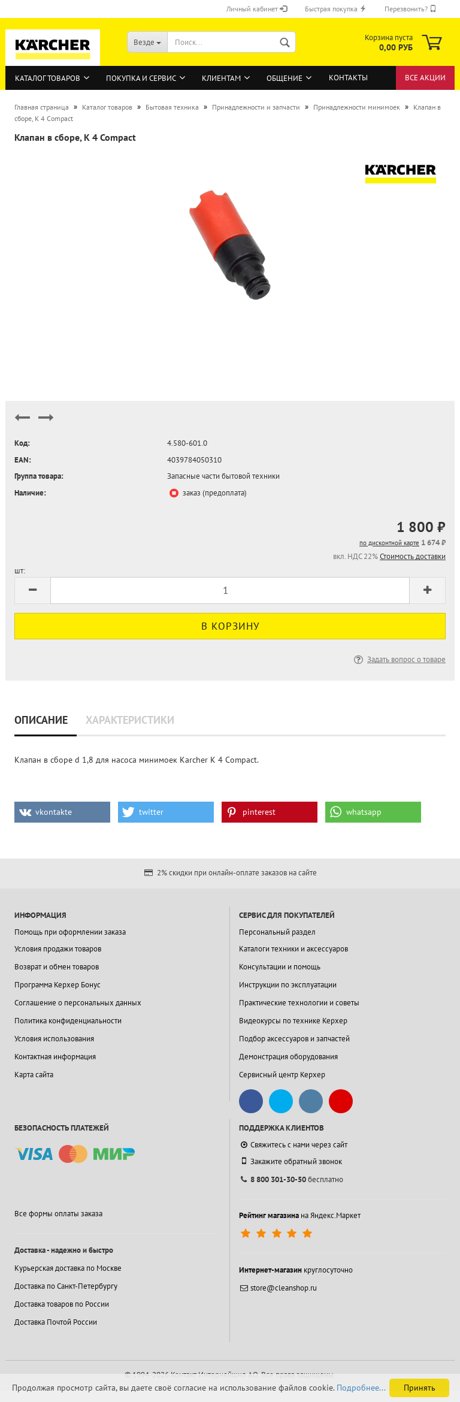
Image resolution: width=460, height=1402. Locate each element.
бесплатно (291, 1179)
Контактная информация (55, 1057)
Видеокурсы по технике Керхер (293, 1021)
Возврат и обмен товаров (56, 967)
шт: (19, 571)
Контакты (348, 77)
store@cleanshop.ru (278, 1288)
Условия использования (54, 1039)
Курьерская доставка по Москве (68, 1268)
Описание (41, 720)
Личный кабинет (256, 8)
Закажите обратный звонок (290, 1161)
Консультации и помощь (279, 967)
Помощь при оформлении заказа (70, 932)
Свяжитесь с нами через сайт (293, 1145)
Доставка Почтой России (55, 1322)
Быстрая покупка (336, 8)
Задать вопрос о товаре (399, 659)
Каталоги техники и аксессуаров (293, 949)
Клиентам (221, 78)
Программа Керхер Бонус (57, 985)
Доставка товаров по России (61, 1304)
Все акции (425, 77)
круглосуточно (296, 1270)
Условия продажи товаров (57, 949)
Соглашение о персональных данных (77, 1003)
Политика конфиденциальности (68, 1021)
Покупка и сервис (141, 78)
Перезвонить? (411, 8)
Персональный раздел (277, 932)
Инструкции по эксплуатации (288, 985)
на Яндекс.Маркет (300, 1215)
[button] (62, 812)
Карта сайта (33, 1074)
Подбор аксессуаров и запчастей (294, 1039)
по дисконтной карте (389, 543)
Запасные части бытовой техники (223, 476)
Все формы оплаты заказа (58, 1213)
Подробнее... (361, 1387)
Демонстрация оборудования (288, 1057)
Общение (284, 78)
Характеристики (130, 720)
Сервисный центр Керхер (282, 1074)
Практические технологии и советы (299, 1003)
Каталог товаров (47, 78)
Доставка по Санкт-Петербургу (65, 1286)
